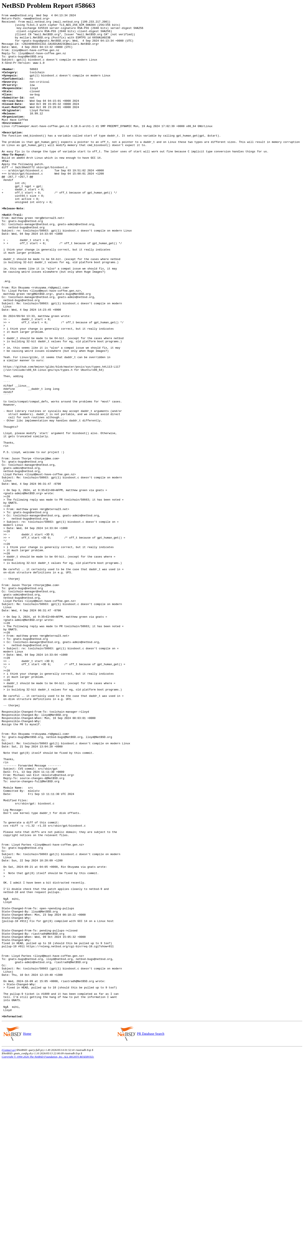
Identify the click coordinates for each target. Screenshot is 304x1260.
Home (27, 1233)
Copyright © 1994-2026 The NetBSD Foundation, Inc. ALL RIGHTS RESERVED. (48, 1256)
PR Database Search (150, 1233)
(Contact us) (9, 1249)
